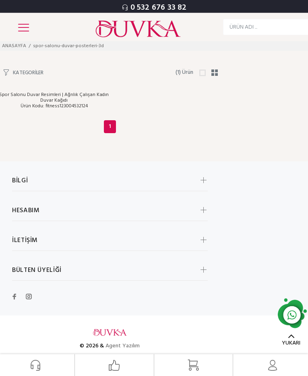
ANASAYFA (14, 46)
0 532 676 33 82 (158, 7)
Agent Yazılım (122, 346)
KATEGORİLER (28, 72)
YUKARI (291, 343)
